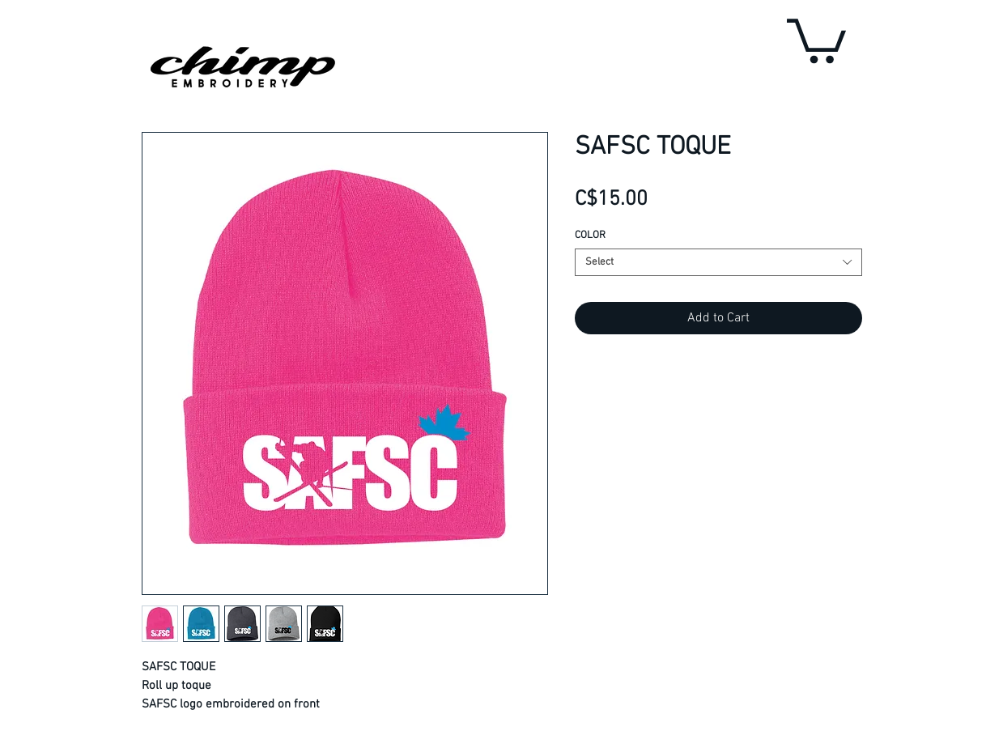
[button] (816, 38)
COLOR (590, 235)
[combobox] (718, 262)
